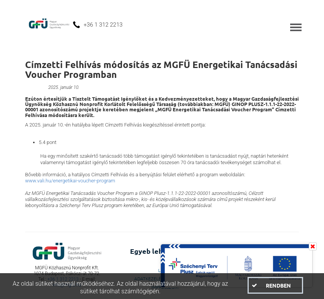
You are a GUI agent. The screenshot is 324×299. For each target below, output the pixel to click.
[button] (275, 285)
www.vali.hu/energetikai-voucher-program (70, 181)
